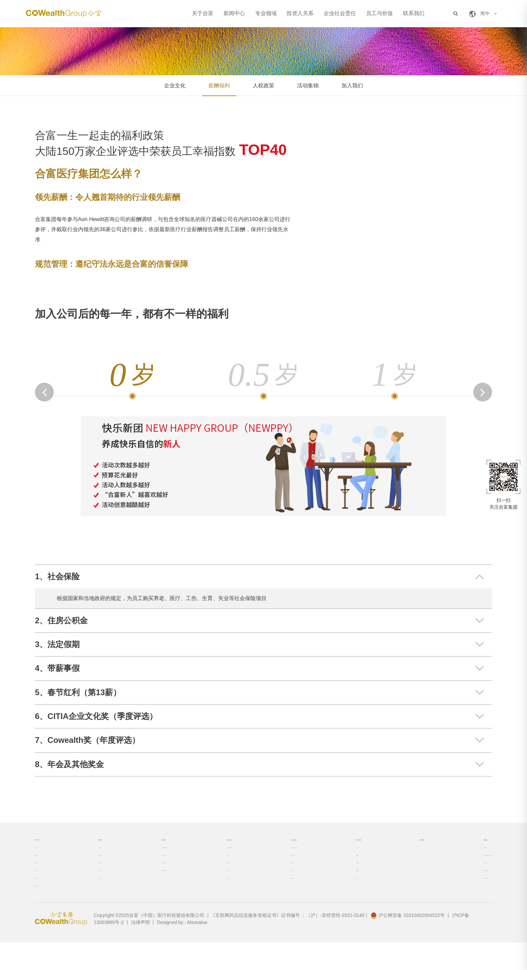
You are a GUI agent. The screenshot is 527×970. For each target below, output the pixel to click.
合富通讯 (44, 911)
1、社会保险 (57, 576)
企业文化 (175, 85)
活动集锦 (308, 85)
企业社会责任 (340, 13)
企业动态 (93, 857)
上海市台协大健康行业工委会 (461, 868)
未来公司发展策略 (218, 857)
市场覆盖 (44, 868)
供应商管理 (272, 868)
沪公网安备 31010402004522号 (407, 942)
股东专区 (208, 889)
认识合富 (44, 857)
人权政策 (263, 85)
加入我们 (352, 85)
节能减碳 (270, 889)
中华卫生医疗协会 (450, 889)
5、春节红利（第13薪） (78, 692)
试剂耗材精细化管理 (153, 857)
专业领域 (266, 13)
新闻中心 (234, 13)
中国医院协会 (445, 878)
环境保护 (270, 878)
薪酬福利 (219, 85)
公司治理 (208, 868)
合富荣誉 (44, 900)
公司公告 (208, 900)
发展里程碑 (46, 878)
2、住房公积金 (61, 620)
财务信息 (208, 878)
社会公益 (93, 900)
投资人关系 (300, 13)
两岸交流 (93, 878)
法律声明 (140, 950)
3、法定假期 (57, 644)
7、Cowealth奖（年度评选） (87, 740)
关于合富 (202, 13)
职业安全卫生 (275, 900)
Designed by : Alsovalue (182, 950)
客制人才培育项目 (151, 878)
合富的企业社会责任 (282, 857)
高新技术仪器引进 (151, 889)
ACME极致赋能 (148, 868)
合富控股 (440, 857)
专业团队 (44, 889)
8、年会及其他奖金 (69, 764)
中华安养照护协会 (450, 900)
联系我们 (413, 13)
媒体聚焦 (93, 868)
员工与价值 (379, 13)
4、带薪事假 (57, 668)
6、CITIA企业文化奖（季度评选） (96, 716)
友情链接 (443, 843)
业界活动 (93, 889)
